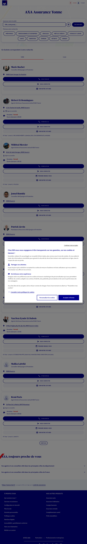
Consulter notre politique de (22, 292)
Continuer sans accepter (71, 245)
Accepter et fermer (68, 298)
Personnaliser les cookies (47, 298)
